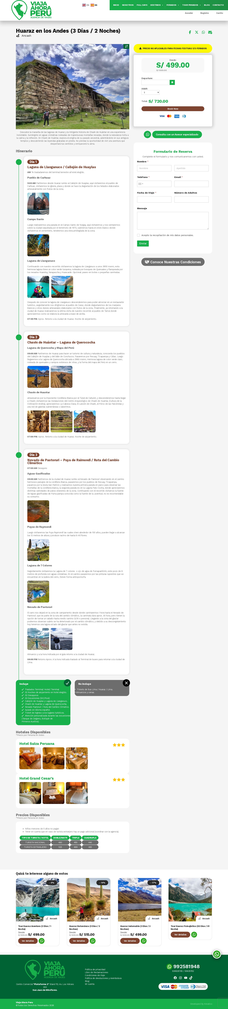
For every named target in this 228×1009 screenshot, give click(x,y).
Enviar (143, 243)
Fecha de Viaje (146, 192)
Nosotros (128, 5)
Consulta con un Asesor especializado (177, 134)
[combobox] (140, 184)
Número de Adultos (185, 192)
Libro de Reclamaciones (96, 972)
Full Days (142, 5)
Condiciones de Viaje (95, 975)
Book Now (173, 108)
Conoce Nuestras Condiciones (175, 262)
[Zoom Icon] (126, 46)
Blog (207, 5)
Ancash (23, 35)
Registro (204, 13)
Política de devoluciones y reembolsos (103, 978)
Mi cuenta (89, 984)
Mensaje (142, 208)
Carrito (219, 13)
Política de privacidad (95, 969)
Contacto (218, 5)
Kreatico (208, 1004)
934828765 (177, 971)
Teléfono (143, 177)
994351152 (189, 971)
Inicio (116, 5)
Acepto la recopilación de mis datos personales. (167, 235)
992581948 (183, 966)
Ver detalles (28, 941)
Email (178, 177)
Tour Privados (191, 5)
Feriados (172, 5)
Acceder (189, 13)
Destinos (156, 5)
